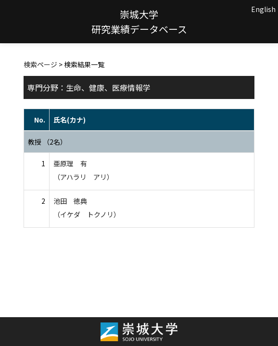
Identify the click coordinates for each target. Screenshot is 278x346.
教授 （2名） (47, 142)
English (263, 9)
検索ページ (40, 64)
